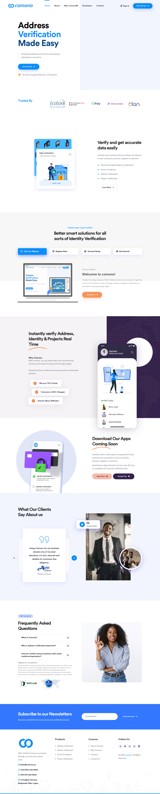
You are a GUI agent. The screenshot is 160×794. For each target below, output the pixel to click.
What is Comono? (29, 637)
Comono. (128, 755)
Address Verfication (65, 746)
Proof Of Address (64, 755)
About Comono (97, 746)
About (57, 6)
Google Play (123, 476)
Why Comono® (71, 6)
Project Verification (65, 759)
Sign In (124, 6)
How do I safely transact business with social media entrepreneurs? (41, 655)
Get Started (143, 6)
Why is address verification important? (38, 646)
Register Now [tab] (59, 251)
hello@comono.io (27, 765)
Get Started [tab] (122, 251)
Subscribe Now (130, 716)
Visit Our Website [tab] (30, 251)
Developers (87, 6)
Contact (100, 6)
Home (47, 6)
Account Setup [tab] (92, 251)
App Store (102, 476)
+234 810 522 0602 (27, 775)
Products (94, 755)
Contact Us (95, 759)
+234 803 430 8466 (28, 770)
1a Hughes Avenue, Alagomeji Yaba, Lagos (28, 781)
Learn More (108, 187)
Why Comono (96, 750)
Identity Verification (65, 750)
